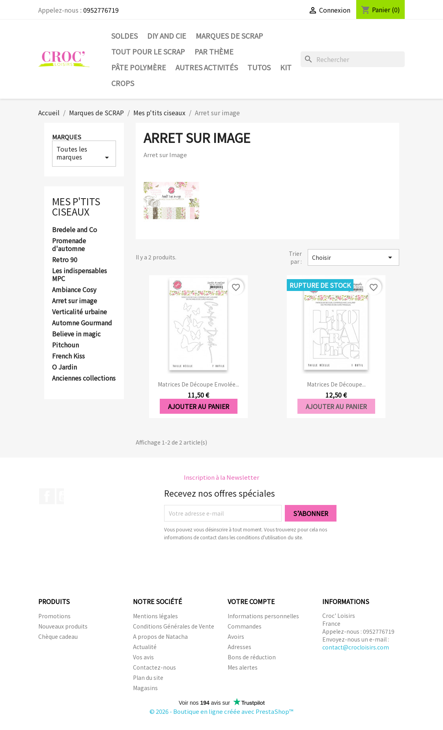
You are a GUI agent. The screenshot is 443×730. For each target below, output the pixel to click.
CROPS (122, 83)
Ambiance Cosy (74, 289)
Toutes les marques (84, 153)
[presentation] (230, 563)
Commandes (245, 626)
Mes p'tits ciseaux (76, 206)
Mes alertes (243, 667)
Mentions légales (155, 616)
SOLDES (124, 35)
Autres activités (207, 67)
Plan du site (148, 677)
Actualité (145, 647)
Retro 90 (64, 259)
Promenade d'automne (69, 244)
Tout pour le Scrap (148, 51)
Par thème (214, 51)
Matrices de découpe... (336, 384)
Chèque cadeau (58, 636)
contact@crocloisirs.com (355, 647)
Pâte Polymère (138, 67)
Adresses (239, 647)
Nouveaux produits (63, 626)
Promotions (54, 616)
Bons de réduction (252, 657)
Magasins (145, 688)
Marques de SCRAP (229, 35)
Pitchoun (65, 345)
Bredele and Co (74, 229)
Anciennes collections (84, 378)
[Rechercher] (353, 59)
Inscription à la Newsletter (221, 477)
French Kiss (68, 356)
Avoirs (236, 636)
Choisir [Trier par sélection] (353, 257)
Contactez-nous (154, 667)
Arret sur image (74, 301)
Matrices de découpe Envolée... (198, 384)
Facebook (47, 496)
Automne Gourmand (82, 323)
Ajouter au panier (198, 406)
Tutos (259, 67)
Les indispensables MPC (79, 274)
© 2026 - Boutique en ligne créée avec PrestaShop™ (221, 711)
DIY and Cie (166, 35)
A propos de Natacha (160, 636)
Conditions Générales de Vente (173, 626)
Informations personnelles (263, 616)
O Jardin (64, 367)
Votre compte (251, 601)
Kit (286, 67)
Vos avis (143, 657)
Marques (66, 137)
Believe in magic (76, 334)
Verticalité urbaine (79, 312)
